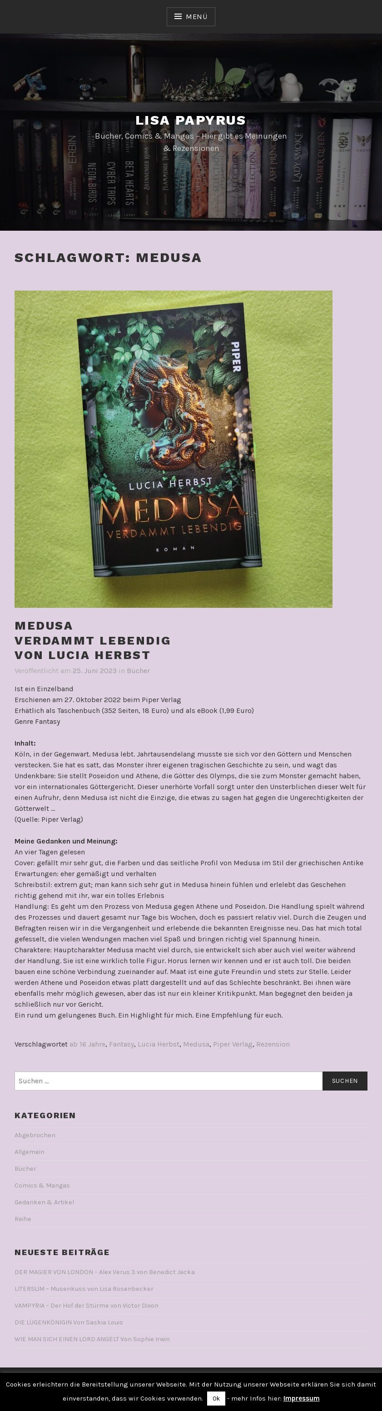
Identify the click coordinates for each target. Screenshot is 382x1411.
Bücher (138, 670)
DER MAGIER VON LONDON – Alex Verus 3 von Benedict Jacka (105, 1272)
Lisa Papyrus (191, 120)
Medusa (196, 1044)
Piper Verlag (233, 1044)
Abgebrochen (35, 1135)
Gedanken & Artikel (44, 1202)
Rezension (273, 1044)
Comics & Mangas (42, 1185)
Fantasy (121, 1044)
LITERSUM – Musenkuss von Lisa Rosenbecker (84, 1289)
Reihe (23, 1219)
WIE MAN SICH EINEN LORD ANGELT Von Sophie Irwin (92, 1339)
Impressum (301, 1398)
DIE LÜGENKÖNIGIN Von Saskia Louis (69, 1322)
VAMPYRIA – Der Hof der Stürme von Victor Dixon (87, 1305)
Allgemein (30, 1152)
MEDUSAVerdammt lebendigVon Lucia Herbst (93, 640)
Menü (197, 16)
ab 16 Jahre (87, 1044)
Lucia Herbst (158, 1044)
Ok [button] (216, 1398)
